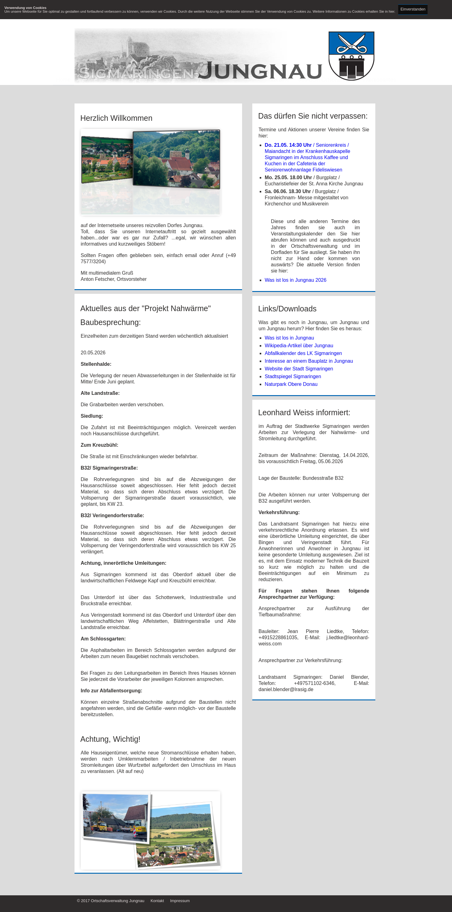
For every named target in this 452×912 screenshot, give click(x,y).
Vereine (279, 91)
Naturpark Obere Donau (291, 384)
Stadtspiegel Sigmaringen (293, 376)
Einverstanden (413, 9)
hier (391, 11)
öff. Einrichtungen (202, 91)
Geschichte (247, 91)
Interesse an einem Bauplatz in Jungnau (309, 361)
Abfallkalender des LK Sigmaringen (303, 353)
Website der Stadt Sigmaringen (299, 368)
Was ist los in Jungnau (289, 337)
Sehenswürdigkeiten (146, 91)
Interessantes (379, 91)
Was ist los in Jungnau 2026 (295, 280)
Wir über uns (96, 91)
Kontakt (157, 900)
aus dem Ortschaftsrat (326, 91)
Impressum (180, 900)
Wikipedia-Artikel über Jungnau (299, 345)
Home (63, 91)
